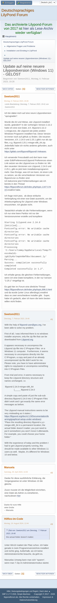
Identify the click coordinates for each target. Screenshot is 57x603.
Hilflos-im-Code (13, 518)
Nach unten (8, 89)
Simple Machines (23, 594)
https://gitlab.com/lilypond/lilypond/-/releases (25, 151)
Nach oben (7, 574)
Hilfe (8, 591)
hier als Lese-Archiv (38, 28)
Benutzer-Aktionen (45, 89)
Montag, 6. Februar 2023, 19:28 (16, 101)
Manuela (9, 467)
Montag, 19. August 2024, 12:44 (16, 523)
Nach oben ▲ (45, 591)
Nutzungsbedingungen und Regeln (25, 591)
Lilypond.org (27, 339)
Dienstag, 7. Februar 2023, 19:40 (17, 319)
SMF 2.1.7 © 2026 (9, 594)
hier (19, 496)
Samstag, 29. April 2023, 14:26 (16, 472)
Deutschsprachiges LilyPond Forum (17, 12)
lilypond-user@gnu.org (30, 325)
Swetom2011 (12, 96)
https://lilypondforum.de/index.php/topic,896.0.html (28, 289)
